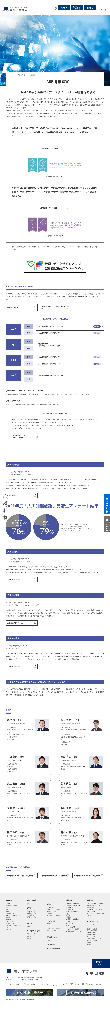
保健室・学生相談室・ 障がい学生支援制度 (93, 929)
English (55, 985)
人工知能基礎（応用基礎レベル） (50, 357)
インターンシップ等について (94, 909)
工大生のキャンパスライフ (94, 938)
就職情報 (90, 900)
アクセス (64, 8)
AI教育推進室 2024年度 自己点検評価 (20, 876)
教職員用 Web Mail (87, 984)
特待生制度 (68, 917)
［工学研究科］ (51, 907)
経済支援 (68, 915)
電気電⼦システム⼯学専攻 (54, 909)
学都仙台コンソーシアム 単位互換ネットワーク (26, 391)
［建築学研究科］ (51, 921)
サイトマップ (63, 984)
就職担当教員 (90, 907)
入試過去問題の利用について (73, 931)
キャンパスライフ (93, 922)
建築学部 (29, 923)
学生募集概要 (69, 907)
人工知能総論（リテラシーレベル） (51, 326)
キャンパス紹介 (91, 925)
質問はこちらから (107, 524)
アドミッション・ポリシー (73, 905)
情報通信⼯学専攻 (51, 911)
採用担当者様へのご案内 (93, 905)
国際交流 (89, 944)
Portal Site (98, 984)
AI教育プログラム (13, 307)
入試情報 (69, 900)
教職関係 (49, 940)
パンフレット (77, 8)
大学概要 (9, 900)
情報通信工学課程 (31, 913)
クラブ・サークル (91, 936)
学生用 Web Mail (74, 984)
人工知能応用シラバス (15, 666)
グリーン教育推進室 (53, 948)
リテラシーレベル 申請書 (49, 148)
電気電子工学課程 (31, 911)
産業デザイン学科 (31, 934)
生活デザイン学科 (31, 936)
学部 (28, 904)
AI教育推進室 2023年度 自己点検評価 (53, 876)
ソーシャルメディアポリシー (47, 984)
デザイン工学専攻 (51, 930)
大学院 (49, 904)
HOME (12, 75)
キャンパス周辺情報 (92, 940)
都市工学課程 (30, 915)
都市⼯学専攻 (50, 913)
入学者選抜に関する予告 (72, 903)
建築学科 (29, 926)
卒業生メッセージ (91, 911)
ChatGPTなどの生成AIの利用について (21, 436)
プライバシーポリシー (30, 984)
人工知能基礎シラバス (15, 623)
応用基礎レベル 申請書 (48, 208)
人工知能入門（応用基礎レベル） (50, 333)
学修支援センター (91, 934)
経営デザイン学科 (31, 938)
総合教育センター (52, 937)
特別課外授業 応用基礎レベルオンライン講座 (49, 345)
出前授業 (68, 925)
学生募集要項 (69, 909)
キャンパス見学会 (70, 927)
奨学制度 (89, 942)
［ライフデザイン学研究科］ (54, 928)
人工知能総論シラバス (15, 495)
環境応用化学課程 (31, 917)
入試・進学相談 (70, 923)
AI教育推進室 (51, 944)
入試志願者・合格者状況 (72, 919)
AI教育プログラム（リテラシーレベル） (53, 307)
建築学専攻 (49, 923)
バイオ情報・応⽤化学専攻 (54, 915)
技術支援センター (91, 932)
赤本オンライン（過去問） (73, 929)
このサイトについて (15, 984)
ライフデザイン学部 (33, 931)
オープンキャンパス (71, 921)
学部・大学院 (21, 75)
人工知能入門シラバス (15, 579)
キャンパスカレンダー (93, 927)
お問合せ (90, 8)
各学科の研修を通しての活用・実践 (51, 375)
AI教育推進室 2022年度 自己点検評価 (87, 876)
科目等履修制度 (14, 401)
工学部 (29, 908)
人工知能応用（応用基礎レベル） (50, 364)
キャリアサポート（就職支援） (95, 903)
